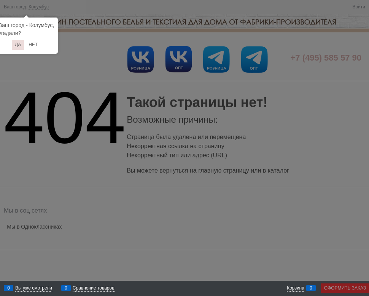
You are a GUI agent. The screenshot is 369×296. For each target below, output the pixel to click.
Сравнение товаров (94, 288)
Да (18, 44)
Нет (33, 44)
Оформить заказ (345, 288)
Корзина (295, 288)
